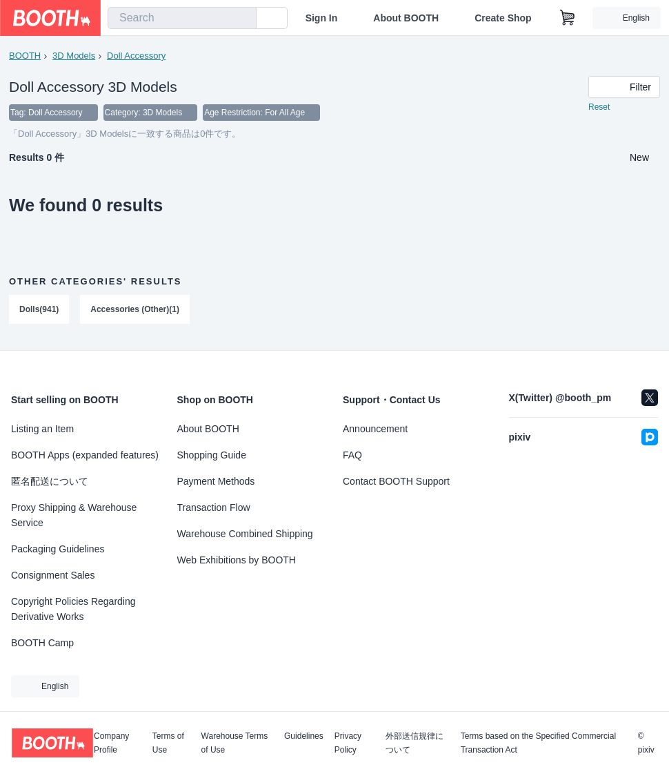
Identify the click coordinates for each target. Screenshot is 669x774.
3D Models (73, 55)
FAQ (352, 455)
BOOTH (25, 55)
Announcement (375, 428)
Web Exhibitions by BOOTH (236, 559)
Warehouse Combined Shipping (245, 533)
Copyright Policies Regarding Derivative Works (73, 609)
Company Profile (111, 743)
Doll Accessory (136, 55)
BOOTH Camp (42, 642)
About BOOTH (406, 18)
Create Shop (503, 18)
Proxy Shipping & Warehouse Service (74, 515)
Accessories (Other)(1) (134, 310)
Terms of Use (168, 743)
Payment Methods (216, 481)
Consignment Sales (52, 575)
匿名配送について (49, 481)
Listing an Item (42, 428)
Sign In (322, 18)
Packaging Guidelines (57, 548)
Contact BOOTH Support (396, 481)
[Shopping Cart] (568, 18)
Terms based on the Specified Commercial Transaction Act (538, 743)
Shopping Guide (211, 455)
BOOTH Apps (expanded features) (85, 455)
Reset (599, 108)
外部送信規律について (414, 743)
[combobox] (182, 18)
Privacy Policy (347, 743)
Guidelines (303, 736)
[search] (242, 18)
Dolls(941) (39, 310)
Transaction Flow (213, 507)
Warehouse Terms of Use (234, 743)
